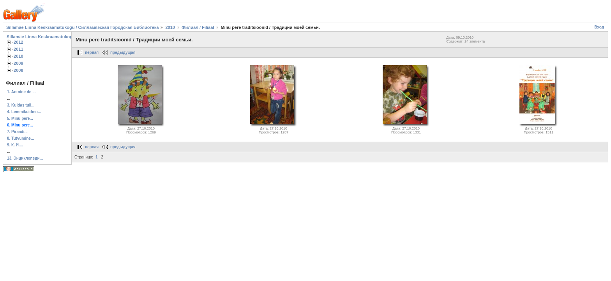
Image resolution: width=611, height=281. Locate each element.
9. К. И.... (15, 145)
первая (92, 52)
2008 (18, 70)
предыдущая (123, 52)
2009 (18, 63)
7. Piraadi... (17, 132)
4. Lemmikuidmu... (24, 112)
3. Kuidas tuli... (21, 105)
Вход (599, 27)
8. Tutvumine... (20, 138)
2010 (170, 27)
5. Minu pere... (20, 118)
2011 (18, 49)
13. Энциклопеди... (25, 158)
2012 (18, 42)
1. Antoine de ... (21, 92)
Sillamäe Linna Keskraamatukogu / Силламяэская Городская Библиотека (82, 27)
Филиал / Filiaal (198, 27)
